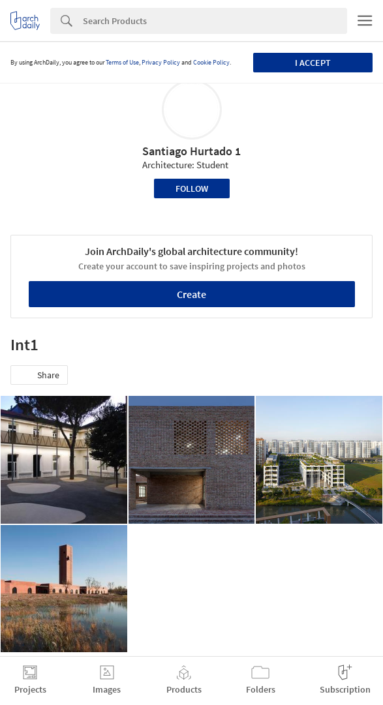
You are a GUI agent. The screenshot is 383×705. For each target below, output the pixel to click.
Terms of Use (122, 62)
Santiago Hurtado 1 (191, 150)
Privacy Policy (161, 62)
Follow (192, 188)
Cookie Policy (211, 62)
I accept (313, 62)
